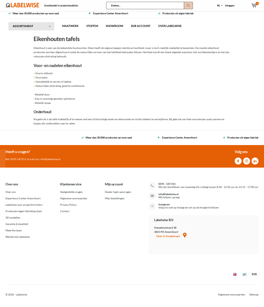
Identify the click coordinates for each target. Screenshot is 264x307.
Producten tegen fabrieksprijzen (24, 213)
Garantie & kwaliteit (17, 226)
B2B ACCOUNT (145, 28)
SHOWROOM (117, 28)
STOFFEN (93, 28)
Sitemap (253, 297)
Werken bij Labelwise (18, 239)
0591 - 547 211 (167, 186)
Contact (64, 213)
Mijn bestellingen (114, 201)
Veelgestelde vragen (71, 194)
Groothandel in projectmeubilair (61, 5)
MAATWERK (70, 28)
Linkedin (255, 163)
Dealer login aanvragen (118, 194)
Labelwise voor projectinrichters (24, 207)
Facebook (238, 163)
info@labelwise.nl (168, 196)
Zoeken (188, 5)
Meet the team (14, 233)
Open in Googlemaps (171, 238)
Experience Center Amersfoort (23, 201)
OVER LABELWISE (176, 28)
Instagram (246, 163)
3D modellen (13, 220)
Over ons (11, 194)
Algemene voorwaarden (73, 201)
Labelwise (21, 297)
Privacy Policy (68, 207)
